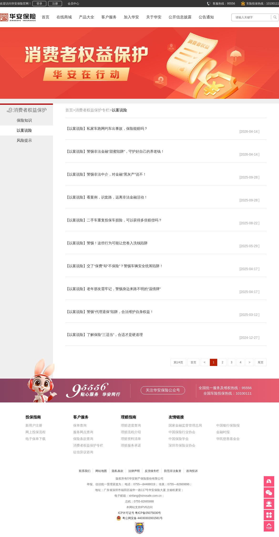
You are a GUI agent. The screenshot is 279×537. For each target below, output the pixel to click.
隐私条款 (117, 471)
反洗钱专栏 (152, 471)
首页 (45, 17)
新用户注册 (34, 425)
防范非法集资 (172, 471)
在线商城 (64, 17)
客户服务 (109, 17)
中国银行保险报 (228, 425)
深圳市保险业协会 (182, 445)
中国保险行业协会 (182, 432)
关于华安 (153, 17)
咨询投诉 (192, 471)
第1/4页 (178, 362)
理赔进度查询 (131, 425)
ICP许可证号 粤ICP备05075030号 (139, 513)
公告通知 (206, 17)
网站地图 (101, 471)
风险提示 (24, 140)
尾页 (261, 362)
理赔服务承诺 (131, 445)
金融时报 (223, 432)
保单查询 (80, 425)
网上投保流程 (36, 432)
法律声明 (134, 471)
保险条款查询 (83, 439)
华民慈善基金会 (228, 439)
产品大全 (86, 17)
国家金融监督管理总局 (185, 425)
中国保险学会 (179, 439)
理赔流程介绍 (131, 432)
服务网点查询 (83, 432)
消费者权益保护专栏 (88, 445)
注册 (55, 3)
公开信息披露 (180, 17)
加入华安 (131, 17)
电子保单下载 (36, 439)
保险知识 (24, 120)
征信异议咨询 (83, 452)
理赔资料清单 (131, 439)
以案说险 (24, 130)
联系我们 (84, 471)
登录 (39, 3)
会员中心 (73, 3)
